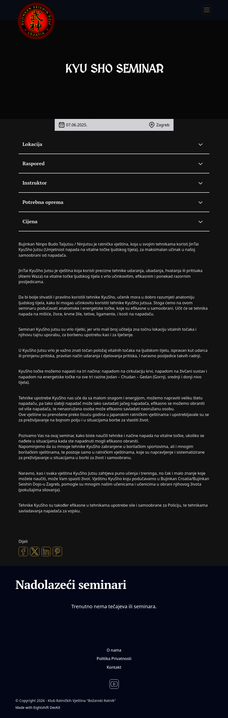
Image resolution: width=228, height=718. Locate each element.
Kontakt (114, 667)
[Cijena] (114, 221)
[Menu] (207, 10)
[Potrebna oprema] (114, 202)
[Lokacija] (114, 144)
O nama (114, 650)
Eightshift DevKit (46, 707)
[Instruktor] (114, 182)
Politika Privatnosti (114, 658)
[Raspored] (114, 163)
